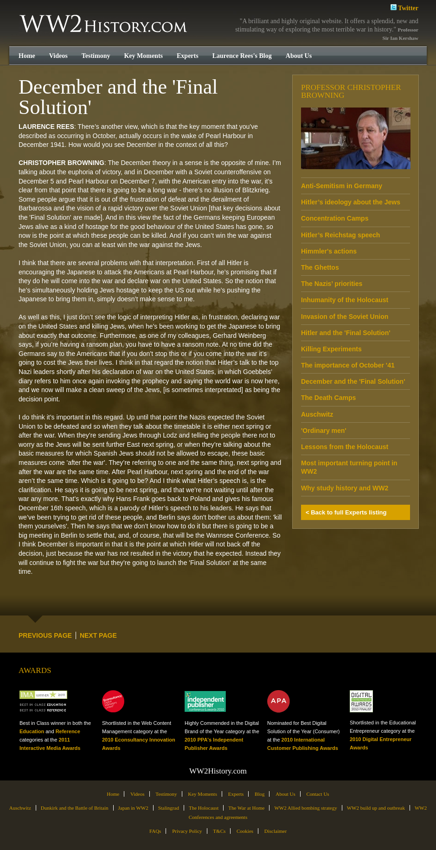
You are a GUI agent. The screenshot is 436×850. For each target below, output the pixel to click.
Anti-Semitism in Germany (341, 186)
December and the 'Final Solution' (353, 381)
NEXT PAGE (98, 635)
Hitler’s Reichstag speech (340, 235)
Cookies (245, 831)
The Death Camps (328, 397)
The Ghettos (320, 267)
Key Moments (143, 55)
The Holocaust (203, 808)
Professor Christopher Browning (351, 91)
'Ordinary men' (323, 430)
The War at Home (246, 808)
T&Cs (219, 831)
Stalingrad (168, 808)
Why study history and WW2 (344, 488)
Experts (188, 55)
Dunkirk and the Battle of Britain (75, 808)
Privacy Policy (187, 831)
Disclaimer (275, 831)
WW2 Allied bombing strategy (305, 808)
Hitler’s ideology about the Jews (350, 202)
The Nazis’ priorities (331, 283)
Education (31, 731)
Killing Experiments (331, 349)
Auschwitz (317, 414)
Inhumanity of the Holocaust (344, 300)
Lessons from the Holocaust (344, 446)
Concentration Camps (334, 218)
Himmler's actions (329, 251)
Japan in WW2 (133, 808)
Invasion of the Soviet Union (344, 316)
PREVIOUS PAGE (45, 635)
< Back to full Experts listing (346, 512)
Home (27, 55)
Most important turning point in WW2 (349, 467)
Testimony (96, 55)
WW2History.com (104, 24)
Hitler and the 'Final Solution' (346, 332)
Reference (68, 731)
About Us (299, 55)
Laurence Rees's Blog (242, 55)
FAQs (155, 831)
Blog (259, 794)
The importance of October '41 (348, 365)
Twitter (404, 7)
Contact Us (317, 794)
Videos (58, 55)
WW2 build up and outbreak (376, 808)
